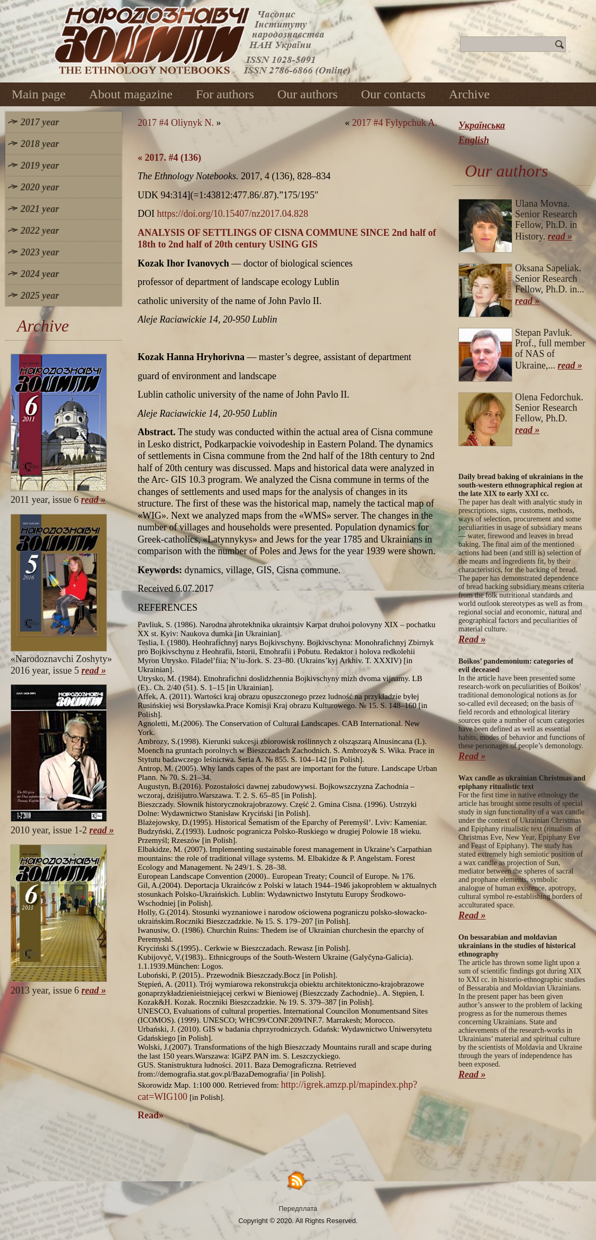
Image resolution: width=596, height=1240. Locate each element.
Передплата (298, 1209)
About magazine (131, 94)
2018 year (40, 144)
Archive (469, 94)
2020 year (40, 187)
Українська (481, 125)
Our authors (307, 94)
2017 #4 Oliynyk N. (176, 122)
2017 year (40, 122)
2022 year (40, 230)
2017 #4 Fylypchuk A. (394, 122)
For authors (225, 94)
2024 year (40, 274)
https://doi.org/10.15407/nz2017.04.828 (233, 213)
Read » (472, 639)
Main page (39, 94)
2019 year (40, 165)
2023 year (40, 252)
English (473, 140)
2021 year (40, 209)
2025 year (40, 295)
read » (93, 499)
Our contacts (393, 94)
